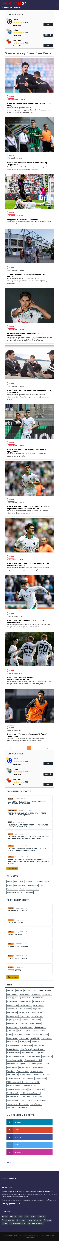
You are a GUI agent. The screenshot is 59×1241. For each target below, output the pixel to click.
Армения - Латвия (25, 1001)
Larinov (16, 30)
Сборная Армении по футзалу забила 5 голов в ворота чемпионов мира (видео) (27, 849)
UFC (35, 990)
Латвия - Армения (13, 1045)
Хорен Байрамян (27, 1078)
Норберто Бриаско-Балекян (15, 1056)
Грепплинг (24, 1023)
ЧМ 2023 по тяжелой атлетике (30, 1093)
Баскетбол (39, 881)
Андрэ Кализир (24, 994)
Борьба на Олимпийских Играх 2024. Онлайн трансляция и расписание (26, 802)
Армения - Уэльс (12, 1005)
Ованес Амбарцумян (33, 1056)
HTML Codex (49, 1235)
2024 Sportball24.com (14, 1235)
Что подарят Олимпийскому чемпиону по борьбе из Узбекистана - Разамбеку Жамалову (29, 837)
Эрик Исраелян (23, 1107)
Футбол (10, 846)
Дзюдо (9, 1034)
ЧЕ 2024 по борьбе (13, 1082)
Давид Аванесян (12, 1027)
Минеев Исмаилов (28, 1052)
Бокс (10, 822)
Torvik (15, 20)
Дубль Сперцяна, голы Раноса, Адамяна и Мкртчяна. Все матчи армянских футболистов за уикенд (29, 861)
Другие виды (12, 810)
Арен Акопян (47, 994)
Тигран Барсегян (37, 1067)
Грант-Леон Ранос (13, 1023)
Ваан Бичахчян (12, 1012)
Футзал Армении (39, 1074)
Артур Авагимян (12, 1009)
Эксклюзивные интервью (35, 1223)
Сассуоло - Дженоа (16, 923)
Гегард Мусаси (24, 1016)
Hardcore (19, 990)
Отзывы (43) (17, 35)
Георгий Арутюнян (13, 1020)
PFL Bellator (27, 990)
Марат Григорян (26, 1049)
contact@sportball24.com (11, 1204)
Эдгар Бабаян (26, 1096)
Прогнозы (23, 1063)
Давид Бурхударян (26, 1027)
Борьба (10, 798)
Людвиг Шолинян (12, 1049)
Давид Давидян (40, 1027)
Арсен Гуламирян (25, 1005)
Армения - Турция (39, 1001)
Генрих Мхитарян (37, 1016)
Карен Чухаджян (24, 1041)
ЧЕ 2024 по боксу (40, 1078)
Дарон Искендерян (24, 1031)
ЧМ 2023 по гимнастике (36, 1089)
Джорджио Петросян (39, 1031)
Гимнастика (24, 1020)
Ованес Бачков (47, 1056)
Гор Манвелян (35, 1020)
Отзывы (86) (17, 25)
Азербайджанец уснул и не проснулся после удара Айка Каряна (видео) (27, 814)
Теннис (47, 881)
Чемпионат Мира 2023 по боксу (17, 1089)
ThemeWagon (29, 1237)
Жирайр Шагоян (12, 1038)
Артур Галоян (37, 1009)
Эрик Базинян (11, 1107)
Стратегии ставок (19, 885)
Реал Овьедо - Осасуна (17, 958)
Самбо (47, 1063)
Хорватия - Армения (13, 1078)
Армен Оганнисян (25, 998)
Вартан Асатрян (37, 1012)
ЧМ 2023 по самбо (13, 1093)
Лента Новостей (33, 885)
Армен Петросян (38, 998)
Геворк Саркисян (12, 1016)
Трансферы (29, 892)
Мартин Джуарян (38, 1049)
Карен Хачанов (12, 1041)
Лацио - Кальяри (15, 934)
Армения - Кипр (12, 1001)
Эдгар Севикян (37, 1096)
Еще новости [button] (12, 868)
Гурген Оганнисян (35, 1023)
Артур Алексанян (25, 1009)
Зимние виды (24, 1038)
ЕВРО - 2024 (18, 1034)
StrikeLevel (17, 40)
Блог (41, 885)
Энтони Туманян (36, 1104)
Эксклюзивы (24, 1104)
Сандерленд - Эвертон (17, 911)
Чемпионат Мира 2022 (30, 1085)
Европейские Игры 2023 (40, 1034)
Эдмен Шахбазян (12, 1100)
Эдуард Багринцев (26, 1100)
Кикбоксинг (35, 1041)
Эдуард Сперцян (12, 1104)
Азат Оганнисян (12, 994)
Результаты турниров (35, 1063)
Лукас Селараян (39, 1045)
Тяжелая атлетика (32, 889)
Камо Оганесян (46, 1038)
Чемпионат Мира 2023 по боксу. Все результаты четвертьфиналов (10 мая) (28, 826)
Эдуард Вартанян (40, 1100)
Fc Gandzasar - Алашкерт (18, 946)
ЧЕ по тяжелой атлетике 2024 (30, 1082)
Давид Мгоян (11, 1031)
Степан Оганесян (24, 1067)
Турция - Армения (22, 1071)
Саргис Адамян (12, 1067)
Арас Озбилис (36, 994)
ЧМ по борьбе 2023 (13, 1096)
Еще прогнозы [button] (13, 977)
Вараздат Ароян (24, 1012)
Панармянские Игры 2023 (15, 892)
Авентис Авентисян (45, 990)
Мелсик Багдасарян (13, 1052)
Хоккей (22, 889)
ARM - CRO (10, 990)
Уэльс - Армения (12, 1074)
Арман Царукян (12, 998)
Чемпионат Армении (13, 1085)
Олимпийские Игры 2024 (14, 1060)
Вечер (9, 1162)
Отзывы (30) (17, 46)
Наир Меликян (40, 1052)
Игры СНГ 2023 (35, 1038)
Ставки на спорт (12, 889)
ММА (21, 881)
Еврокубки (27, 1034)
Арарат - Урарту (14, 970)
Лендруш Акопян (26, 1045)
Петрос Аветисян (12, 1063)
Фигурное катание (26, 1074)
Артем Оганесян (38, 1005)
